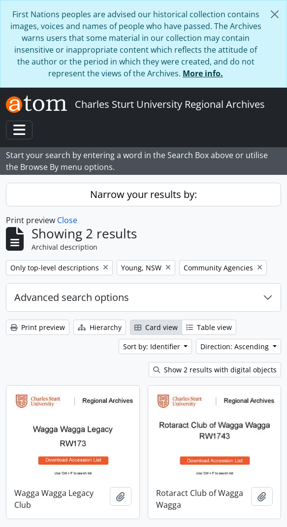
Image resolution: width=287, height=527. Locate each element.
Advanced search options (71, 297)
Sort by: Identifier (152, 346)
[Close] (275, 14)
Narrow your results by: (143, 194)
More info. (203, 73)
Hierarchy (100, 327)
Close (67, 220)
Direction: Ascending (235, 346)
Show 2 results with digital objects (215, 369)
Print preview (37, 327)
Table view (209, 327)
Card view (156, 327)
